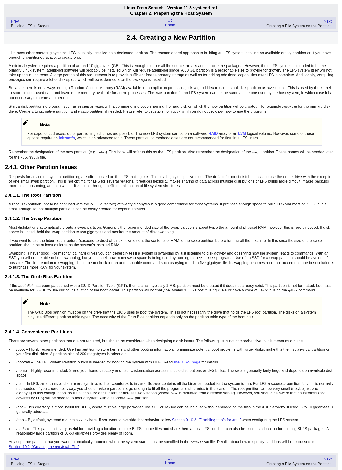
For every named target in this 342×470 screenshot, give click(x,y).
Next (328, 21)
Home (170, 25)
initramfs (67, 137)
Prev (15, 21)
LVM (242, 133)
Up (170, 20)
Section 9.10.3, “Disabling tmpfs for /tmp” (206, 417)
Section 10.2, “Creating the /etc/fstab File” (44, 443)
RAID (213, 133)
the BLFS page (187, 360)
